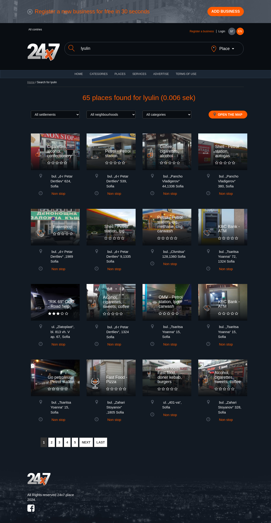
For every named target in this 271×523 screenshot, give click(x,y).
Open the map (227, 112)
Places (120, 71)
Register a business (202, 32)
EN (240, 32)
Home (31, 79)
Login (221, 32)
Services (139, 71)
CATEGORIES (99, 71)
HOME (79, 71)
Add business (223, 12)
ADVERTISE (161, 71)
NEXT (86, 440)
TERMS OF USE (186, 71)
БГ (231, 32)
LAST (100, 440)
